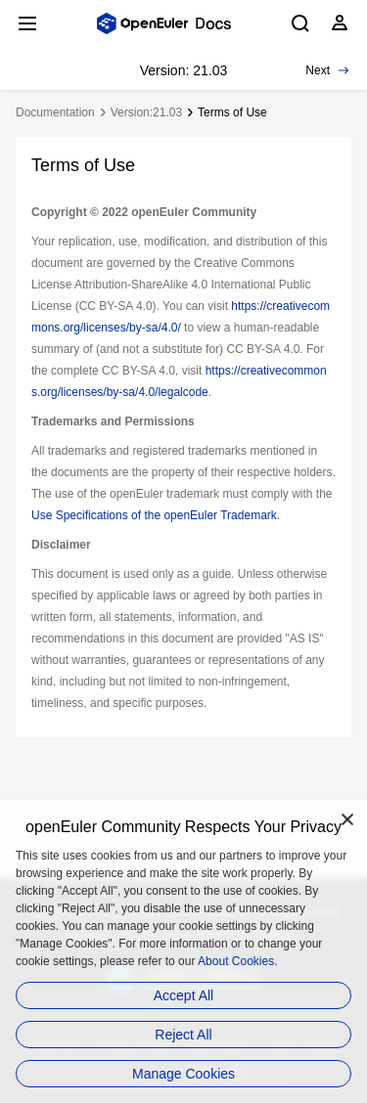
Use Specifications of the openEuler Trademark (154, 515)
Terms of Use (232, 112)
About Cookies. (237, 961)
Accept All (183, 995)
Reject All (183, 1034)
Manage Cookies (183, 1073)
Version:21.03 (146, 112)
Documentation (55, 112)
